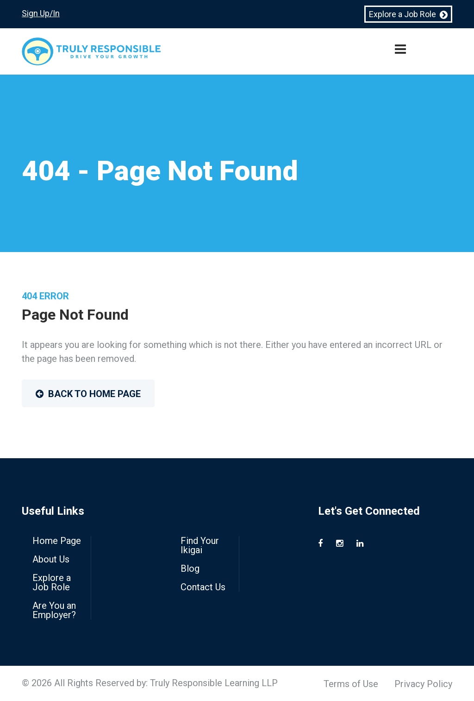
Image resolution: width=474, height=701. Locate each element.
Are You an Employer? (54, 610)
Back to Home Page (88, 393)
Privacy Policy (423, 683)
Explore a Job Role (408, 14)
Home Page (56, 540)
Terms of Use (351, 683)
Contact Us (203, 587)
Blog (190, 568)
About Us (50, 559)
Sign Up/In (41, 13)
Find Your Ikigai (200, 545)
